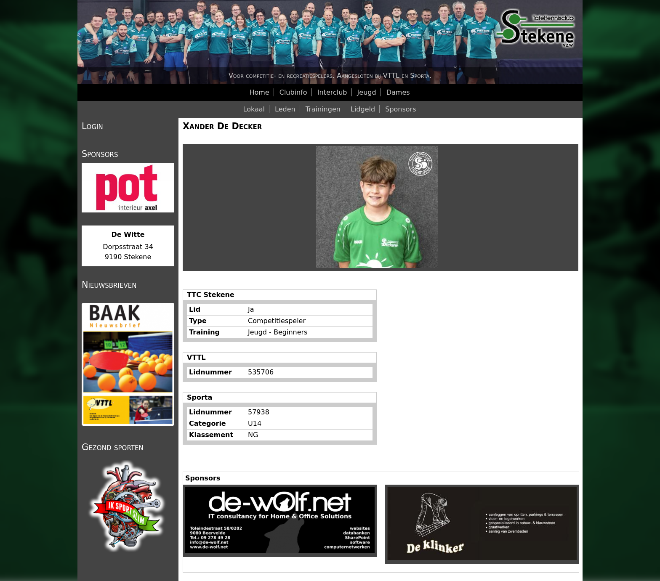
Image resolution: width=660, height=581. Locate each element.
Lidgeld (363, 109)
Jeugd (366, 92)
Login (92, 126)
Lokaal (254, 109)
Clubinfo (293, 92)
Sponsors (400, 109)
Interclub (332, 92)
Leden (285, 109)
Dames (398, 92)
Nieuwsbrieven (109, 285)
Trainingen (323, 109)
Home (259, 92)
